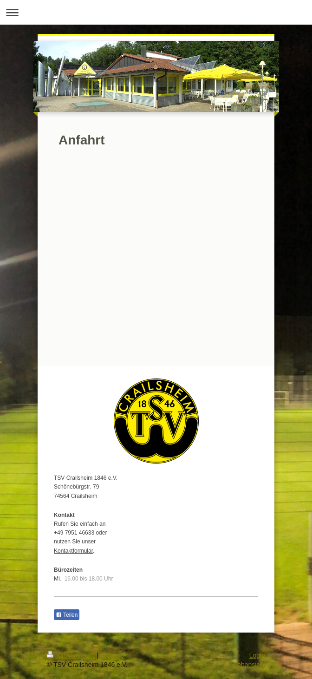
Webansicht (248, 664)
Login (257, 655)
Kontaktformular (73, 551)
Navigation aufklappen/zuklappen (156, 12)
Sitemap (112, 655)
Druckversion (72, 655)
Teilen (67, 615)
